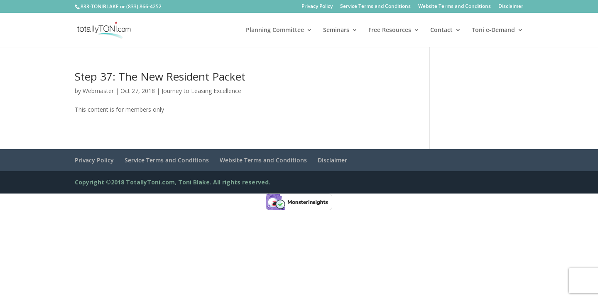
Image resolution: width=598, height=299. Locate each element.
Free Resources (389, 30)
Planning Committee (275, 30)
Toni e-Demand (493, 30)
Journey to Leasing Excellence (201, 91)
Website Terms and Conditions (454, 7)
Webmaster (98, 91)
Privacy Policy (317, 7)
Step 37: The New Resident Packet (160, 76)
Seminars (336, 30)
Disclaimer (510, 7)
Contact (441, 30)
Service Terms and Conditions (375, 7)
